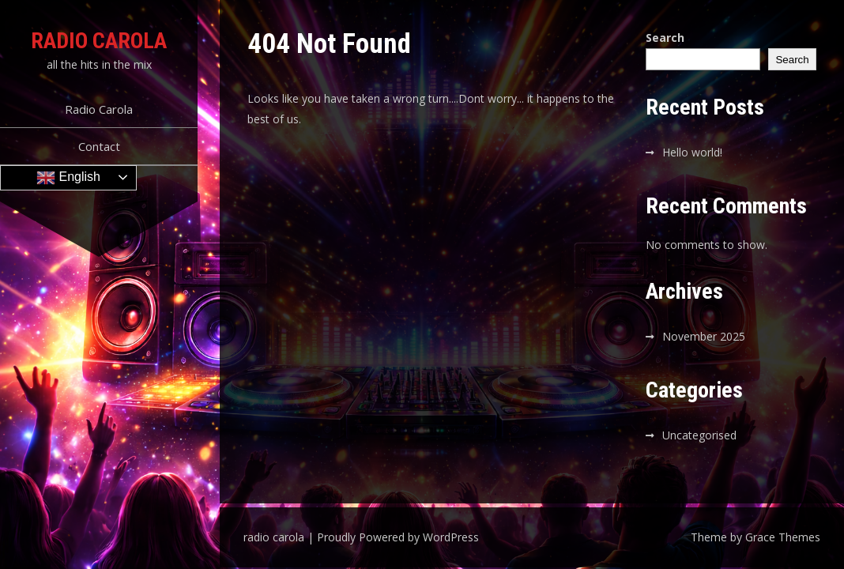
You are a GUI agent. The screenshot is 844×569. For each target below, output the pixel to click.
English (68, 177)
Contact (99, 146)
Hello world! (692, 152)
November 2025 (703, 336)
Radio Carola (99, 109)
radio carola (99, 41)
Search (665, 37)
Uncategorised (699, 435)
